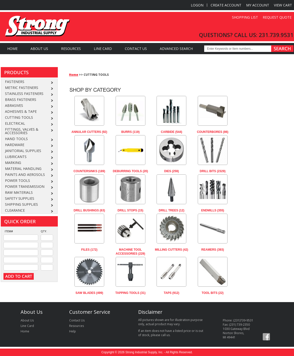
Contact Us (136, 48)
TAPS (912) (171, 293)
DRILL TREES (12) (171, 210)
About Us (39, 48)
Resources (71, 48)
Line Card (103, 48)
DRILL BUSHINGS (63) (89, 210)
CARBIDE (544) (171, 132)
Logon (197, 5)
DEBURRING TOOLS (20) (130, 171)
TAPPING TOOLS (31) (130, 293)
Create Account (226, 5)
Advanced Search (176, 48)
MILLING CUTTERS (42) (171, 249)
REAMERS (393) (212, 249)
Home (12, 48)
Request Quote (277, 17)
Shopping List (245, 17)
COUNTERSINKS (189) (89, 171)
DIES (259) (171, 171)
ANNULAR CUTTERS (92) (89, 132)
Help (72, 331)
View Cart (283, 5)
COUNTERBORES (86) (213, 132)
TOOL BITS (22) (213, 293)
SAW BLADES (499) (89, 293)
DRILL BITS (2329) (213, 171)
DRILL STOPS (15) (130, 210)
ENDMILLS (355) (212, 210)
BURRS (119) (130, 132)
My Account (257, 5)
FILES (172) (89, 249)
